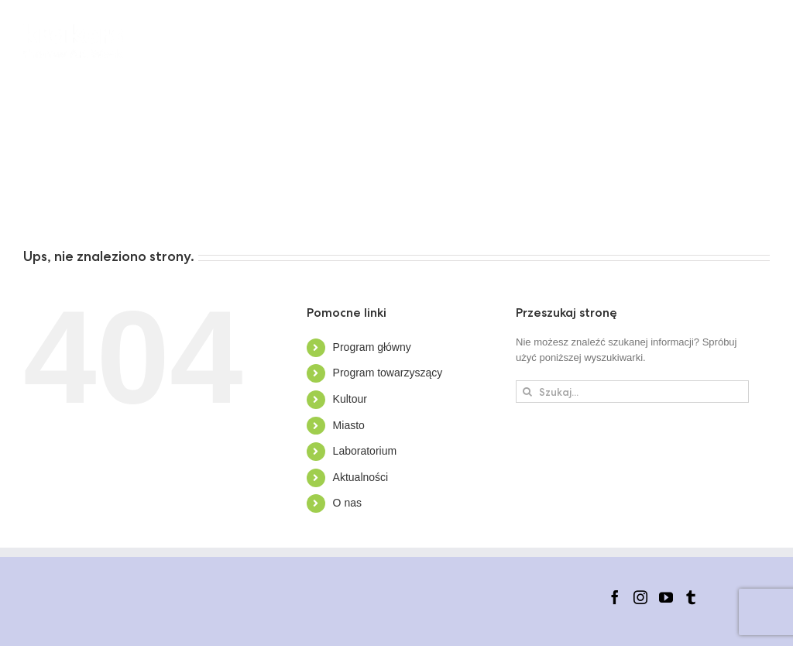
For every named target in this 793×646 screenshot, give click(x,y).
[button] (267, 205)
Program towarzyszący (388, 372)
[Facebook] (615, 597)
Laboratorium (365, 451)
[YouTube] (666, 597)
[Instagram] (640, 597)
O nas (347, 503)
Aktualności (361, 477)
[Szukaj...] (632, 391)
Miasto (349, 425)
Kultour (350, 399)
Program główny (372, 347)
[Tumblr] (691, 597)
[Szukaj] (527, 391)
